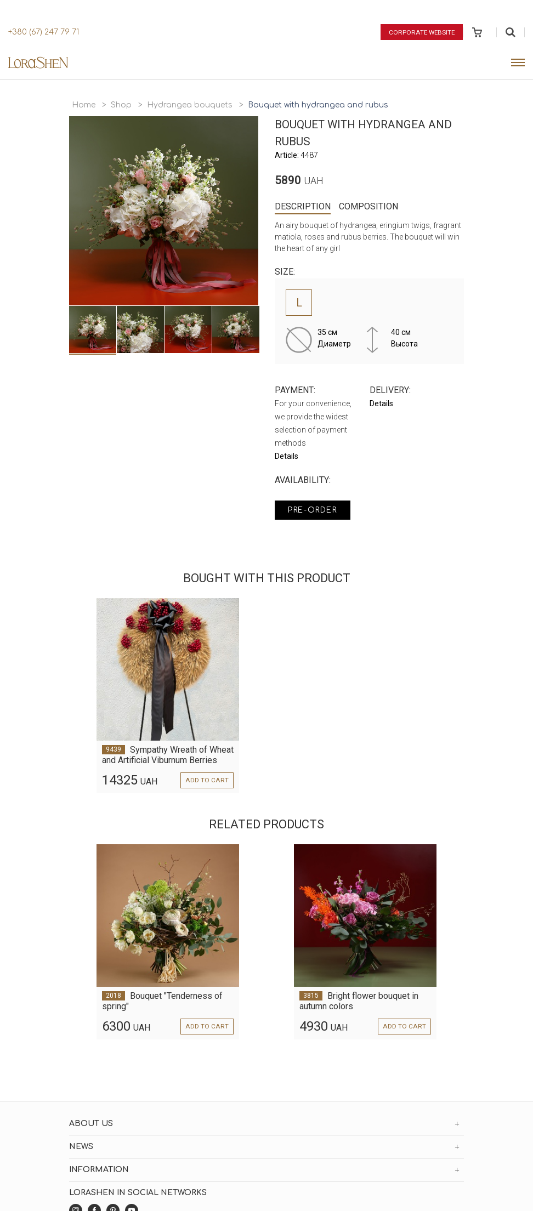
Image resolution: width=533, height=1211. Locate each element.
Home (83, 105)
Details (286, 456)
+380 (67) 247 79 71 (43, 32)
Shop (121, 105)
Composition (368, 206)
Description (303, 206)
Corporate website (421, 32)
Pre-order (315, 511)
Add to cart (207, 780)
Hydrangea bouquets (190, 105)
